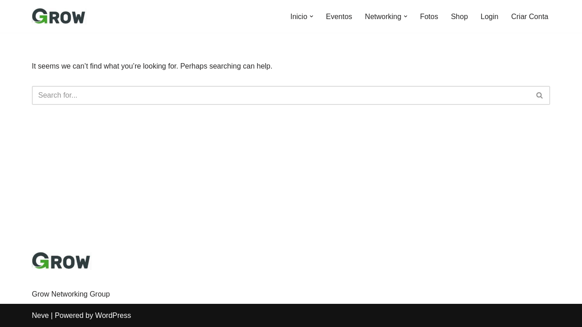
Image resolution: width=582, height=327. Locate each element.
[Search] (281, 95)
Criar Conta (529, 16)
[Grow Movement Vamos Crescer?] (59, 16)
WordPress (113, 315)
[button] (311, 16)
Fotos (429, 16)
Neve (40, 315)
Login (489, 16)
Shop (459, 16)
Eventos (339, 16)
